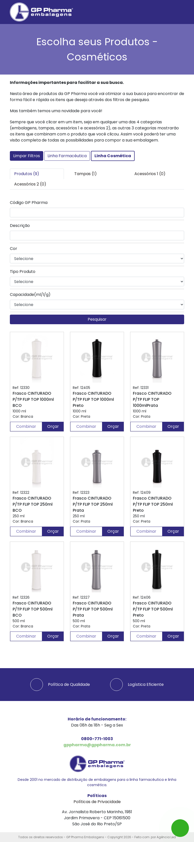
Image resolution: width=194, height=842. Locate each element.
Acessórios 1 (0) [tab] (149, 174)
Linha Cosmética (112, 156)
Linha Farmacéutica (67, 156)
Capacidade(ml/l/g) (30, 294)
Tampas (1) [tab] (85, 174)
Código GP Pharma (28, 202)
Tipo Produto (22, 271)
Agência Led (166, 837)
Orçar (53, 426)
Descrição (20, 225)
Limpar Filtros (26, 156)
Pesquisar (97, 319)
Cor (13, 248)
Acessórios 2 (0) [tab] (30, 184)
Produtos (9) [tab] (26, 174)
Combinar (26, 426)
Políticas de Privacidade (97, 802)
